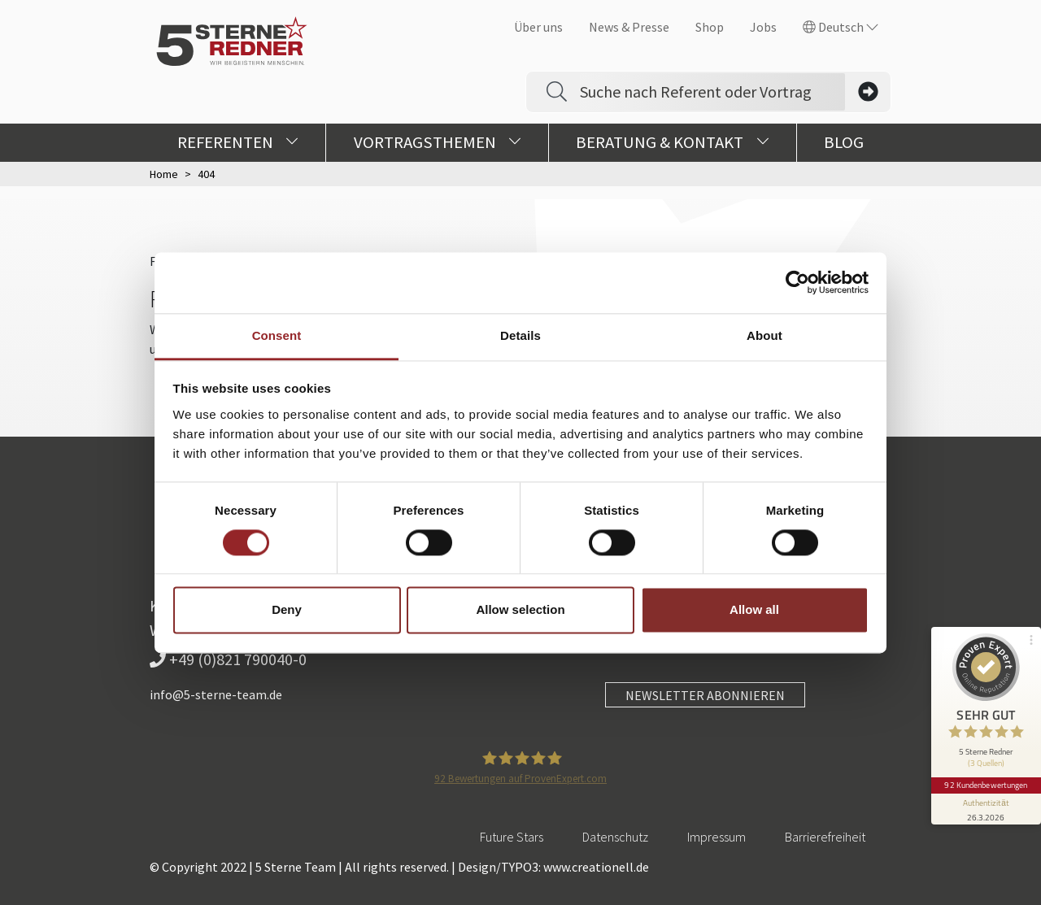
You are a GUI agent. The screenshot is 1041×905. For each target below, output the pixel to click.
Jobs (763, 27)
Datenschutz (615, 837)
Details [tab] (520, 335)
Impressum (716, 837)
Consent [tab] (277, 335)
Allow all (754, 610)
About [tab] (764, 335)
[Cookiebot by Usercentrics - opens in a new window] (797, 282)
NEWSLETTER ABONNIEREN (705, 695)
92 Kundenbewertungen (985, 780)
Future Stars (511, 837)
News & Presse (629, 27)
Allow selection (520, 610)
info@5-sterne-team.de (216, 694)
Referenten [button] (237, 142)
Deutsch (840, 27)
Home (164, 174)
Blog (844, 142)
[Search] (712, 92)
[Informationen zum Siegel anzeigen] (985, 804)
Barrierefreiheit (825, 837)
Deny (287, 610)
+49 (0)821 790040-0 (228, 659)
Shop (709, 27)
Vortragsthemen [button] (437, 142)
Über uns (538, 27)
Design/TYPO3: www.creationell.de (553, 867)
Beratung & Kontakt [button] (672, 142)
